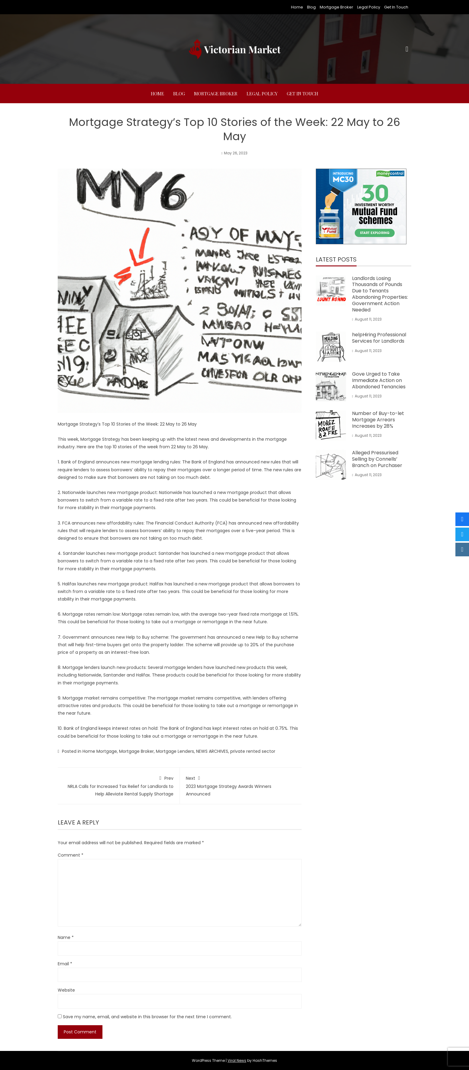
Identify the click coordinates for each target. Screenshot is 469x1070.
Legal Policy (368, 7)
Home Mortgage (99, 751)
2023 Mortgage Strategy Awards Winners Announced (241, 785)
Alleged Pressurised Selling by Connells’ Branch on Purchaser (377, 459)
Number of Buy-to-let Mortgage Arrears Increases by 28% (378, 420)
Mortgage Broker (336, 7)
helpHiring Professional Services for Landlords (379, 337)
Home (297, 7)
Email (65, 964)
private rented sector (252, 751)
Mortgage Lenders (175, 751)
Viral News (237, 1060)
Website (66, 990)
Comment (70, 855)
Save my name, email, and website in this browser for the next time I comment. (147, 1017)
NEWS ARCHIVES (212, 751)
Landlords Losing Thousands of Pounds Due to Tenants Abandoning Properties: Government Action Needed (380, 294)
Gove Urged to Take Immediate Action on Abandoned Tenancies (379, 380)
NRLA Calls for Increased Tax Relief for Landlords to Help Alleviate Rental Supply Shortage (118, 785)
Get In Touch (396, 7)
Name (66, 937)
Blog (311, 7)
